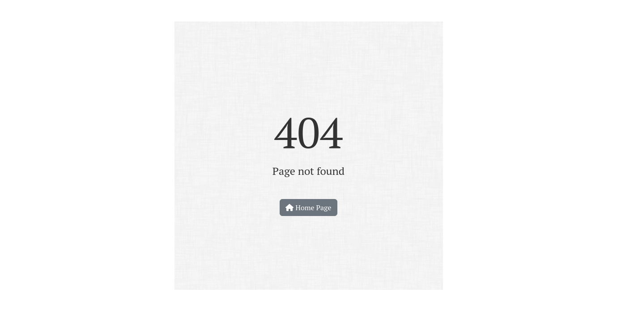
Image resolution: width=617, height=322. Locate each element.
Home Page (308, 207)
